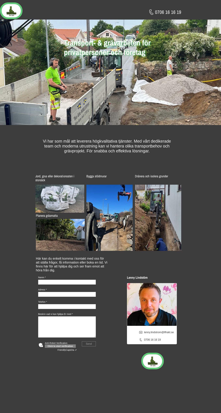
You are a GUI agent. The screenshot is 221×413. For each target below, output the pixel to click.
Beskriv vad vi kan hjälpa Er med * (55, 314)
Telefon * (42, 302)
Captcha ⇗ (67, 350)
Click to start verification (60, 346)
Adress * (42, 289)
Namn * (42, 277)
